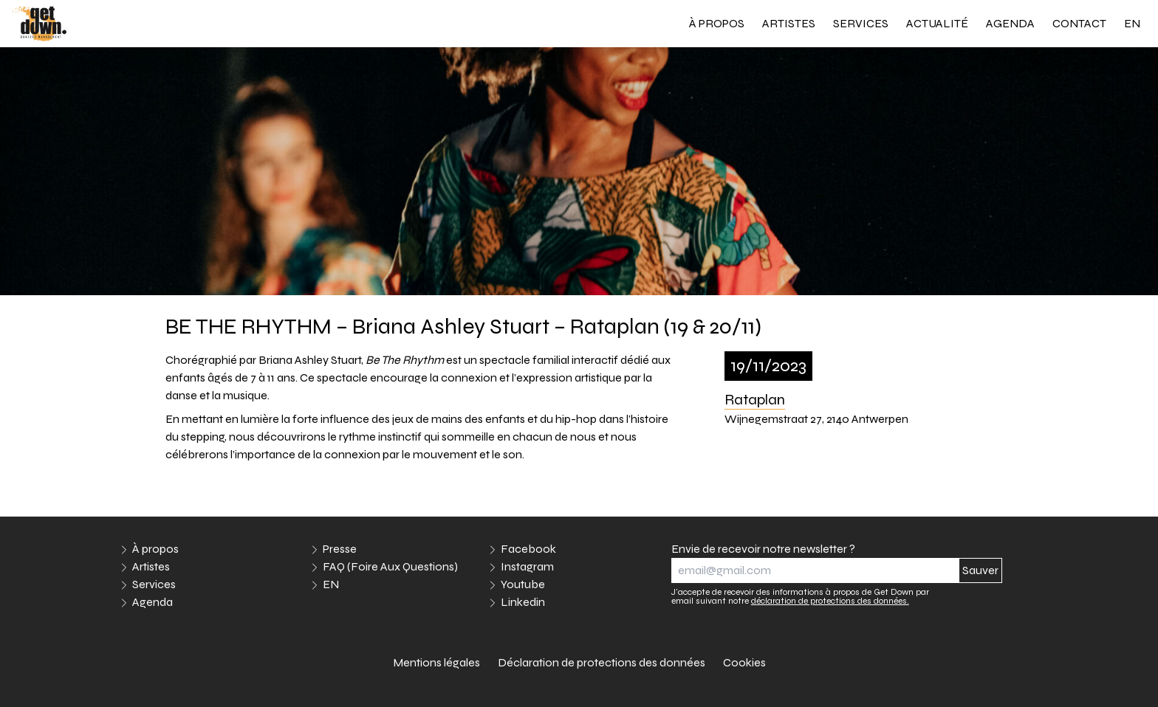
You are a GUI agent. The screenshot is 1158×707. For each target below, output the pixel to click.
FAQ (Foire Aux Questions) (390, 566)
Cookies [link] (744, 662)
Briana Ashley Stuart (309, 360)
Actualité (937, 23)
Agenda (1010, 23)
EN (1132, 23)
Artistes (788, 23)
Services (860, 23)
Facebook (528, 549)
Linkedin (523, 602)
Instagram (527, 566)
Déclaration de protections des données (601, 662)
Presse (340, 549)
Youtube (523, 584)
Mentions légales (436, 662)
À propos (716, 23)
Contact (1079, 23)
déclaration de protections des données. (830, 601)
